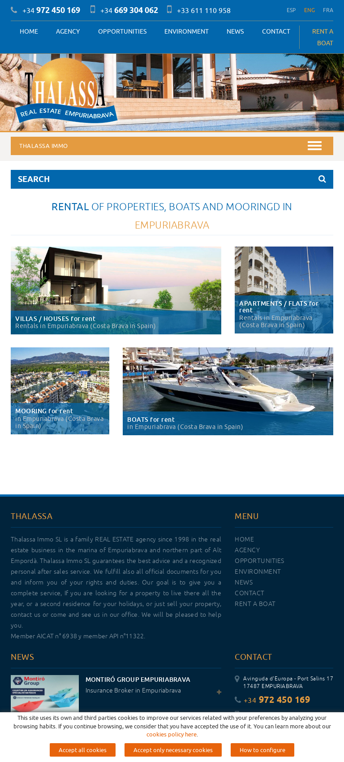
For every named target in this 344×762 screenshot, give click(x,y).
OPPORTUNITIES (122, 31)
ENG (309, 10)
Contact (276, 31)
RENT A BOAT (322, 37)
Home (29, 31)
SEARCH (172, 179)
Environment (186, 31)
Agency (68, 31)
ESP (291, 10)
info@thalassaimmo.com (271, 740)
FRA (328, 10)
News (235, 31)
